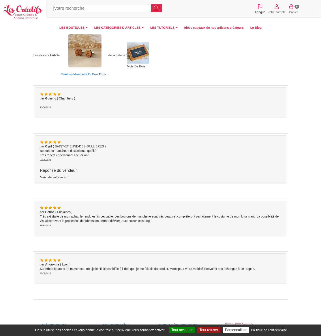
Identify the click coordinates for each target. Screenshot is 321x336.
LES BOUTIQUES (73, 27)
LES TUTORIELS (164, 27)
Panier (293, 8)
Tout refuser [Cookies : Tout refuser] (208, 330)
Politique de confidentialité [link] (269, 330)
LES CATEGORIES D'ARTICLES (119, 27)
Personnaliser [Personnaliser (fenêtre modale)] (236, 330)
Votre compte (277, 8)
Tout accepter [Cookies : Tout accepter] (182, 330)
